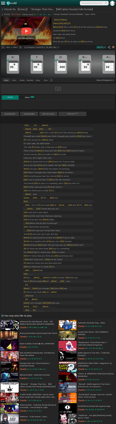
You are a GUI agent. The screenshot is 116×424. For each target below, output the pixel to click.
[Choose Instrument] (51, 80)
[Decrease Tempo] (3, 47)
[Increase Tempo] (20, 47)
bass (46, 80)
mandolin (30, 80)
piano (14, 80)
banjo (38, 80)
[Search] (106, 3)
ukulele (22, 80)
